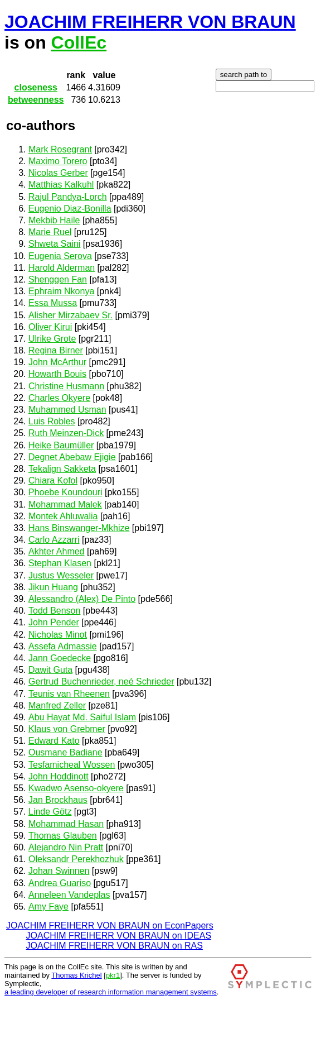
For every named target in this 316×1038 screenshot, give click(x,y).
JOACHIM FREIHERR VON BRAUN (150, 22)
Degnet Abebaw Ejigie (72, 457)
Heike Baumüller (61, 445)
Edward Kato (54, 740)
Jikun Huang (53, 587)
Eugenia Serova (60, 256)
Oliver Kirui (50, 327)
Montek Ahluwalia (63, 516)
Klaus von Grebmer (66, 729)
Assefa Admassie (62, 646)
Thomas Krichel (76, 975)
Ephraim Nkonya (61, 291)
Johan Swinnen (58, 871)
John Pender (53, 622)
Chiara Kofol (52, 480)
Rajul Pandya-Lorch (67, 197)
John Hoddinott (58, 776)
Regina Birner (55, 350)
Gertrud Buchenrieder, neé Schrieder (101, 681)
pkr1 (113, 975)
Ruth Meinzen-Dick (66, 433)
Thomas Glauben (62, 835)
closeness (35, 87)
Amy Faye (48, 906)
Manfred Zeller (57, 705)
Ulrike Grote (52, 338)
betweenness (36, 99)
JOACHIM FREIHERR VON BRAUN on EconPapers (109, 925)
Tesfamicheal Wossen (71, 764)
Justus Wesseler (61, 575)
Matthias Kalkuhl (61, 184)
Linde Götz (49, 811)
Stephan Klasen (59, 563)
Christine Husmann (66, 386)
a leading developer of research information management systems (110, 992)
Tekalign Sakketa (62, 468)
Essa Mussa (52, 303)
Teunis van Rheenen (69, 694)
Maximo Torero (57, 161)
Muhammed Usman (67, 409)
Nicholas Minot (57, 634)
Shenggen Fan (57, 279)
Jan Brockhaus (57, 800)
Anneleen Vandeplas (69, 895)
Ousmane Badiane (65, 752)
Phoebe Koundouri (65, 492)
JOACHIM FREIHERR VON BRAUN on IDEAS (119, 935)
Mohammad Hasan (66, 824)
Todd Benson (54, 610)
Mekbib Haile (54, 220)
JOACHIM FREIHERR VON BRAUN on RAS (114, 945)
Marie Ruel (49, 232)
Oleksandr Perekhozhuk (76, 859)
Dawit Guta (50, 670)
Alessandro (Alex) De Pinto (81, 599)
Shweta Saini (54, 243)
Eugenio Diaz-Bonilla (69, 208)
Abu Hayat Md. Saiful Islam (82, 717)
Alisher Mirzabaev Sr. (70, 315)
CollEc (79, 42)
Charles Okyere (59, 398)
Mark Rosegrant (60, 149)
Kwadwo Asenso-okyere (76, 788)
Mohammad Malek (65, 504)
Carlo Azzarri (54, 539)
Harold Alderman (61, 267)
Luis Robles (51, 421)
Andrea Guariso (59, 883)
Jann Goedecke (59, 658)
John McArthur (57, 362)
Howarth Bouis (57, 374)
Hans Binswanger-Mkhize (78, 528)
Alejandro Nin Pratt (65, 847)
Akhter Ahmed (56, 551)
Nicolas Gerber (58, 173)
